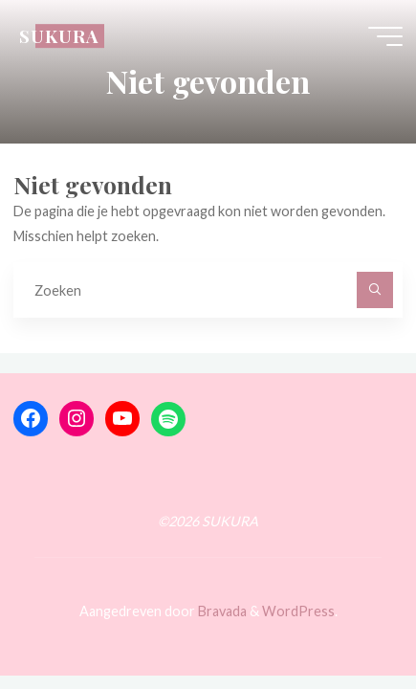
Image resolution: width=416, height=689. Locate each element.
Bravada (221, 611)
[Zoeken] (374, 289)
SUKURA (59, 36)
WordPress (298, 611)
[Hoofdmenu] (385, 36)
